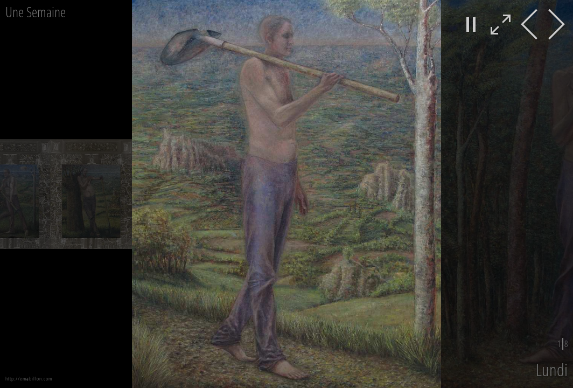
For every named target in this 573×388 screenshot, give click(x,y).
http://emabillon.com (28, 378)
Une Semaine (35, 12)
